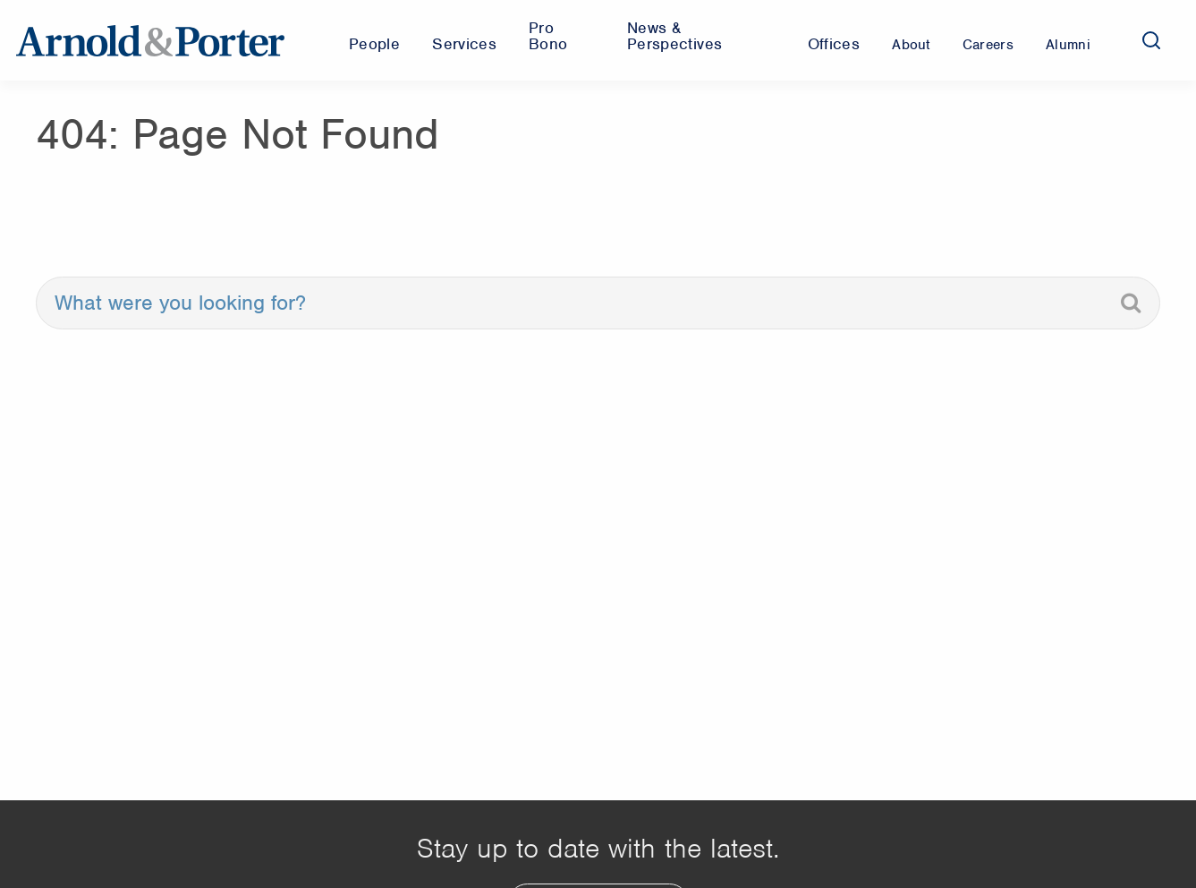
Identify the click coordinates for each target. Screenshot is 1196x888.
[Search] (1151, 40)
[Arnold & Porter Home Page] (150, 40)
